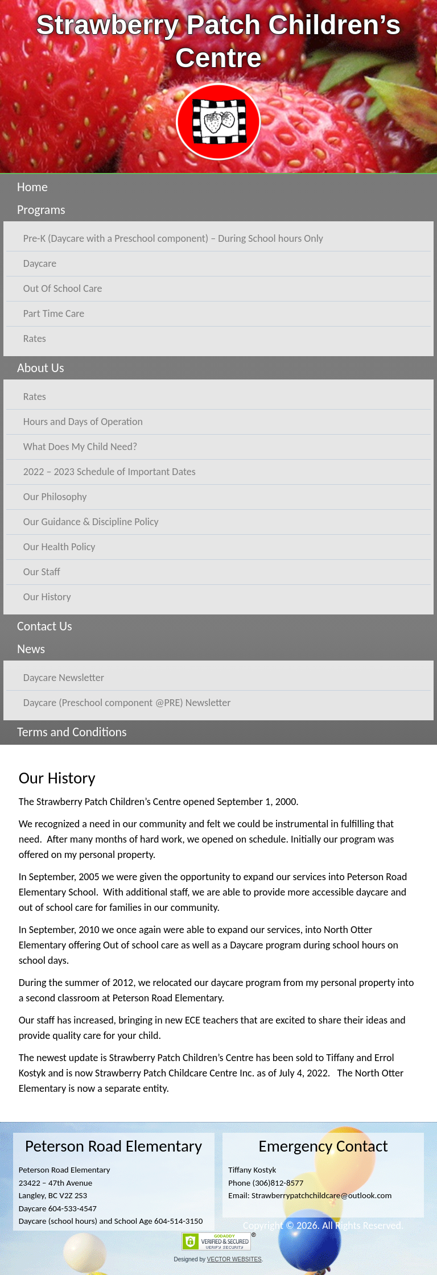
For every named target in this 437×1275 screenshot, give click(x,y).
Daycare (39, 263)
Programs (41, 209)
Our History (47, 597)
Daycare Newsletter (63, 677)
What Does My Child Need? (80, 446)
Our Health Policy (59, 546)
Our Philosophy (55, 496)
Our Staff (41, 572)
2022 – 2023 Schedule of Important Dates (109, 471)
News (31, 649)
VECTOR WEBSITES (234, 1259)
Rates (34, 338)
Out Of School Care (62, 288)
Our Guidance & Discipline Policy (91, 521)
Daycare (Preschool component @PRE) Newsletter (127, 702)
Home (32, 187)
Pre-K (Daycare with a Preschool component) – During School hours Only (173, 238)
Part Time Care (53, 313)
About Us (40, 368)
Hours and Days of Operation (83, 421)
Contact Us (44, 626)
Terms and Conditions (72, 732)
